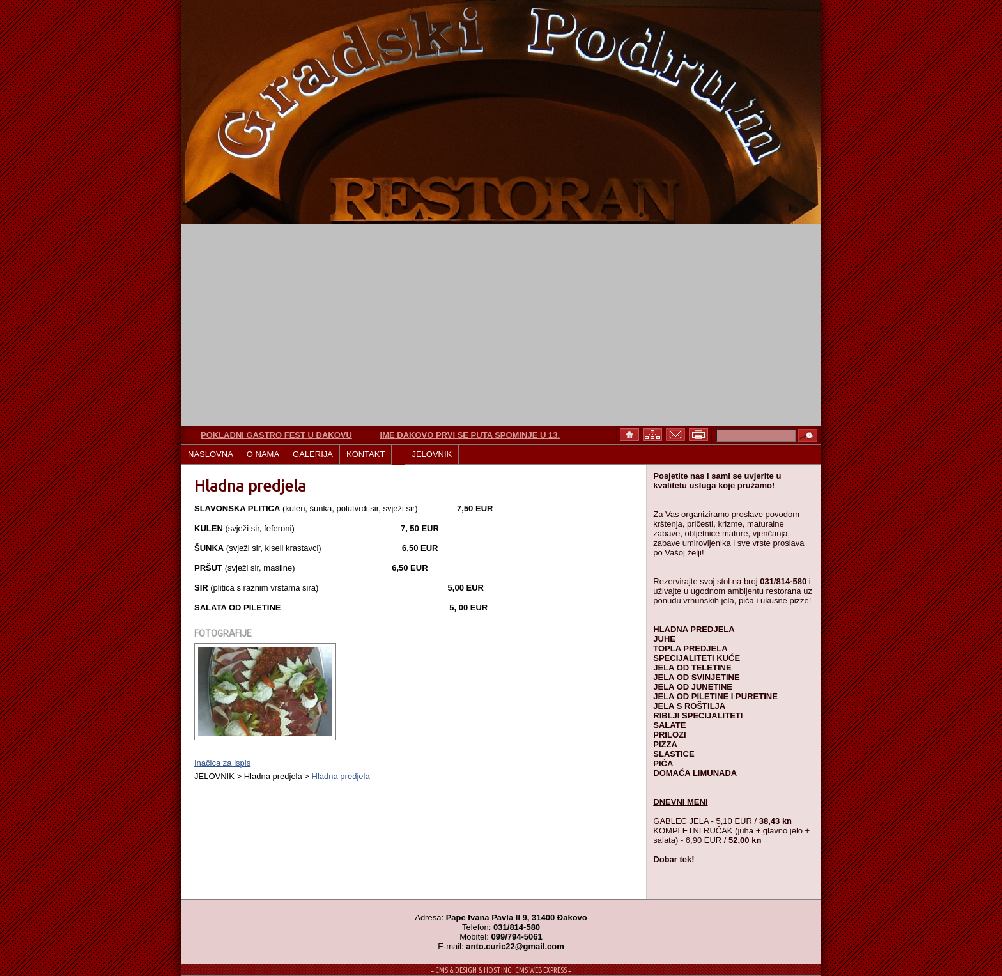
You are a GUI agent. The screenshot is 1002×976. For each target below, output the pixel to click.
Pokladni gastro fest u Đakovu (276, 435)
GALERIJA (313, 454)
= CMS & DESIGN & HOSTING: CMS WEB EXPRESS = (501, 970)
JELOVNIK (432, 454)
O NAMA (263, 454)
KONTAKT (365, 454)
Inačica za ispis (222, 763)
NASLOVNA (210, 454)
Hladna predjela (341, 776)
